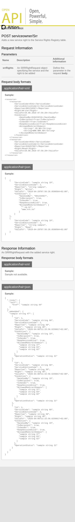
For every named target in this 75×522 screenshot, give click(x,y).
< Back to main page (12, 28)
